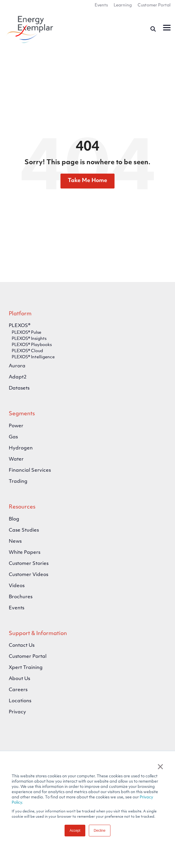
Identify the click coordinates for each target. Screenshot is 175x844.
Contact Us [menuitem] (21, 645)
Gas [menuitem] (13, 437)
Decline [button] (99, 831)
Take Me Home (87, 181)
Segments (22, 414)
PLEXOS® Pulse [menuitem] (26, 333)
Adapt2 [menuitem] (18, 377)
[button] (167, 27)
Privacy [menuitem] (17, 712)
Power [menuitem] (16, 426)
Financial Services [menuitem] (30, 470)
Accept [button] (75, 831)
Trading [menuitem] (18, 481)
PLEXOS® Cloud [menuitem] (27, 351)
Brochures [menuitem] (20, 597)
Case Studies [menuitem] (24, 530)
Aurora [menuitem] (17, 366)
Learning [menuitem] (123, 5)
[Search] (153, 29)
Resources (22, 507)
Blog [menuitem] (14, 519)
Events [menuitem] (101, 5)
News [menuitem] (15, 541)
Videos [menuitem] (17, 586)
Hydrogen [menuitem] (21, 448)
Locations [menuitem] (20, 701)
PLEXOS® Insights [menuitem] (29, 339)
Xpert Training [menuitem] (26, 667)
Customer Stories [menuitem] (28, 563)
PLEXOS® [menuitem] (19, 326)
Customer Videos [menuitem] (28, 575)
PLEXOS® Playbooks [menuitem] (32, 345)
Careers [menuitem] (18, 690)
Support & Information (38, 634)
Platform (20, 314)
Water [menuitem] (16, 459)
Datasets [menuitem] (19, 388)
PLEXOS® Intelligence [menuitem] (33, 357)
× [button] (160, 766)
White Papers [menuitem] (24, 552)
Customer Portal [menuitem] (154, 5)
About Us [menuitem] (19, 679)
